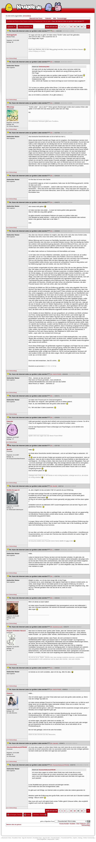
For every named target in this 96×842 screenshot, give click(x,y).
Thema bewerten (25, 27)
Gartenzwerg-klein (44, 66)
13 (71, 27)
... (67, 27)
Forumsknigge (62, 18)
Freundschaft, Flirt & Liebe (43, 21)
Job (56, 839)
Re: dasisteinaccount (56, 627)
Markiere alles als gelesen (13, 824)
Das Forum (23, 21)
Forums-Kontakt (64, 823)
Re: (54, 31)
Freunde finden (55, 837)
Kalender (48, 18)
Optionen (11, 27)
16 (81, 27)
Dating (80, 837)
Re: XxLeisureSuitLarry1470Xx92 (60, 765)
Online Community (88, 837)
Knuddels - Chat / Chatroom (78, 823)
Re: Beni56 (54, 486)
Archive (30, 21)
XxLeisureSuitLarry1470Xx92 (47, 769)
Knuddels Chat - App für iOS (41, 837)
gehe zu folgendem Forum (47, 821)
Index (27, 814)
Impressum (51, 839)
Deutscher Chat (6, 837)
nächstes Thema (39, 814)
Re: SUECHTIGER (56, 374)
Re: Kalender (54, 743)
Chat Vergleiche (41, 839)
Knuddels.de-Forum (13, 21)
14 (74, 27)
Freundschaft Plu (66, 837)
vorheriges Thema (14, 814)
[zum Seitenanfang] (11, 58)
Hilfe (54, 18)
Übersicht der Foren (35, 18)
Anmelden (26, 16)
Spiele (75, 837)
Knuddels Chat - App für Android (22, 837)
